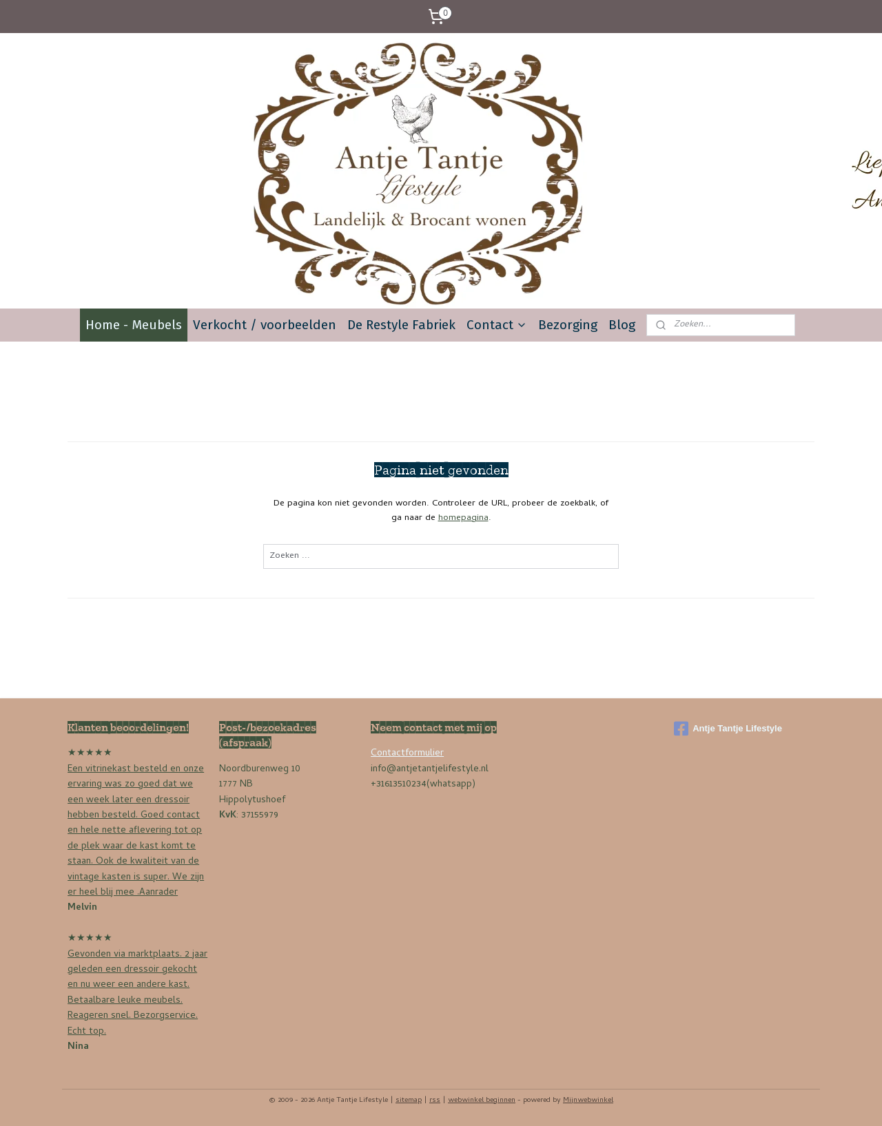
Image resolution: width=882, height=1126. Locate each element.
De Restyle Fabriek (401, 325)
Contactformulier (407, 754)
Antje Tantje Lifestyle (728, 728)
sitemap (409, 1100)
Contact (496, 325)
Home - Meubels (133, 325)
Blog (621, 325)
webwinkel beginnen (481, 1100)
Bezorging (567, 325)
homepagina (463, 518)
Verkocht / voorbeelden (264, 325)
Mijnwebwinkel (588, 1100)
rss (434, 1100)
